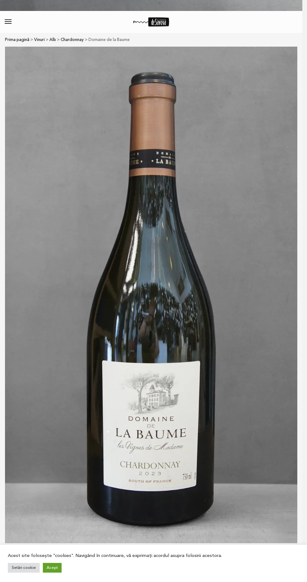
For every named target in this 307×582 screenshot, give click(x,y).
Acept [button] (52, 567)
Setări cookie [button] (24, 567)
